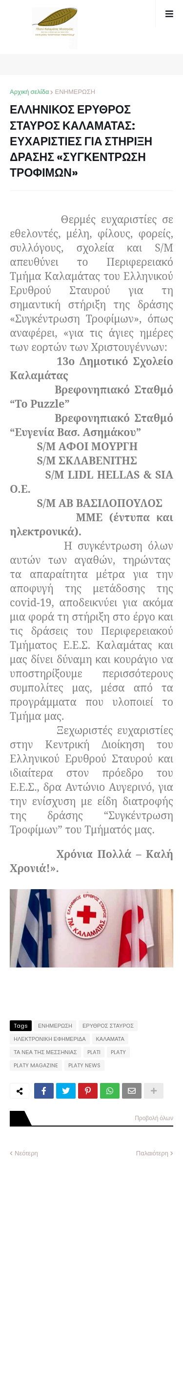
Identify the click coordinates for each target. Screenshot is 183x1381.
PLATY (118, 1052)
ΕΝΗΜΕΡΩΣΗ (75, 91)
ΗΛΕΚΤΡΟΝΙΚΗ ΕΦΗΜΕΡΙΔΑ (50, 1039)
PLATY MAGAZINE (36, 1065)
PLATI (94, 1052)
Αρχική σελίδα (29, 91)
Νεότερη (26, 1153)
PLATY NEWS (84, 1065)
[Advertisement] (91, 1262)
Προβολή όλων (154, 1118)
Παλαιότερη (152, 1153)
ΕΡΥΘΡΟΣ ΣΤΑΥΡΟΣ (108, 1026)
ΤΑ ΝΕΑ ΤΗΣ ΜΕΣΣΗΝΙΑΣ (45, 1052)
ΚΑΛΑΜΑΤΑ (110, 1039)
